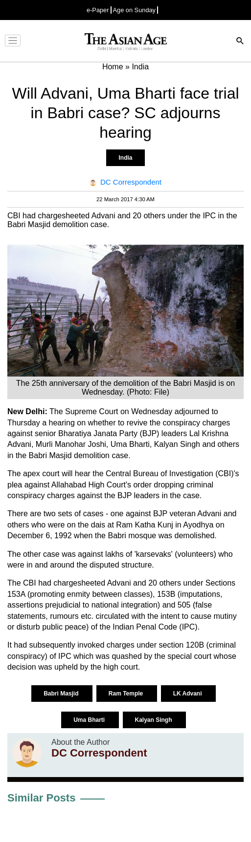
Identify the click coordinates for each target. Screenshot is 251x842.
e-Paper (98, 10)
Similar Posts (41, 798)
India (125, 157)
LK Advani (188, 693)
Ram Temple (127, 693)
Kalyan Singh (154, 719)
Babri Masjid (62, 693)
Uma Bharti (89, 719)
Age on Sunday (134, 10)
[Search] (240, 41)
